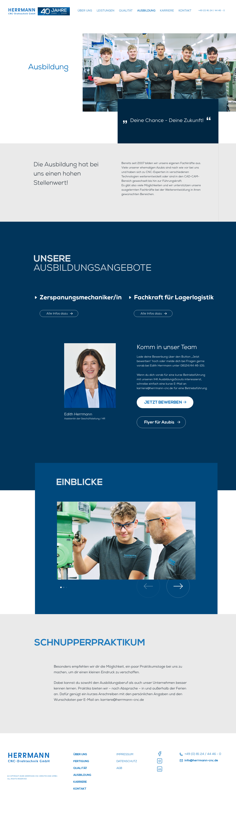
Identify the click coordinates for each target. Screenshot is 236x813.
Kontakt (185, 10)
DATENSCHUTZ (126, 761)
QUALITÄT (126, 10)
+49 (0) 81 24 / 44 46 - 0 (211, 11)
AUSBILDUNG (146, 10)
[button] (178, 586)
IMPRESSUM (124, 754)
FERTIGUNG (81, 761)
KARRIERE (167, 10)
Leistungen (105, 10)
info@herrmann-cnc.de (198, 761)
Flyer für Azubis (162, 422)
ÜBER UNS (85, 10)
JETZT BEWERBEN (165, 402)
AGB (119, 768)
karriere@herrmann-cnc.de (155, 388)
